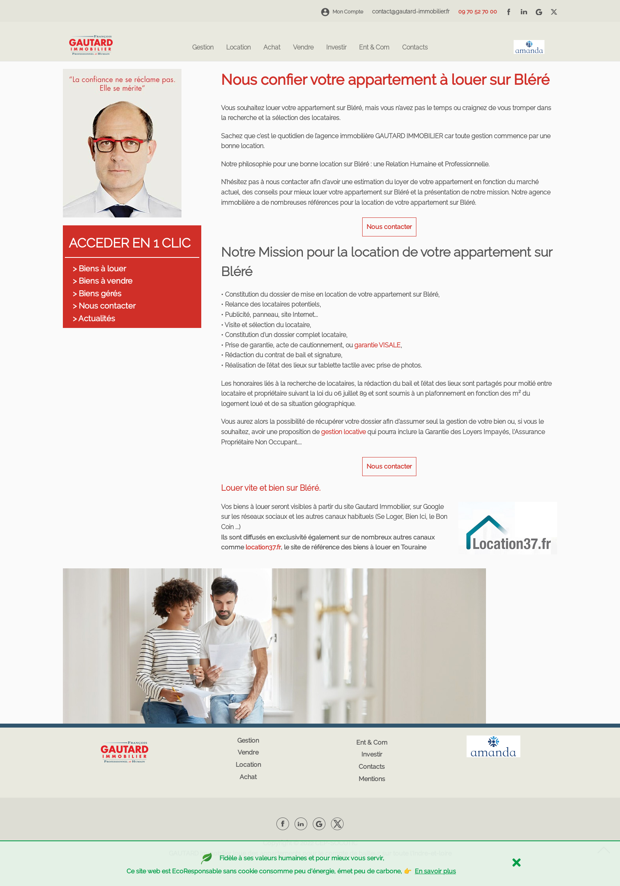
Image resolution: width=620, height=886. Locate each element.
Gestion (203, 47)
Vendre (303, 47)
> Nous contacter (104, 306)
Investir (336, 47)
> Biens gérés (97, 293)
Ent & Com (374, 47)
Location (238, 47)
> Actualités (94, 318)
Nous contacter (389, 227)
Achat (271, 47)
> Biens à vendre (102, 281)
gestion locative (343, 432)
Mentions (372, 779)
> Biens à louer (99, 268)
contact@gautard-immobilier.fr (411, 11)
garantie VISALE (377, 345)
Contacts (415, 47)
